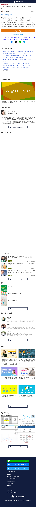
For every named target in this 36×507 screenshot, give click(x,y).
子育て (6, 14)
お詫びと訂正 (10, 490)
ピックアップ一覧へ (18, 279)
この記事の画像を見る (17, 34)
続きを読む (18, 31)
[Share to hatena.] (24, 42)
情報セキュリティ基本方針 (13, 476)
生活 (2, 14)
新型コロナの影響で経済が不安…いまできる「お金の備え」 (18, 65)
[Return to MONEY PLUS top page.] (18, 1)
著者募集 (9, 485)
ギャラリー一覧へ (18, 446)
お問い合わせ (10, 483)
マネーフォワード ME (12, 492)
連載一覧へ (18, 406)
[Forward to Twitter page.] (18, 468)
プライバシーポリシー (12, 478)
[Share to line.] (20, 42)
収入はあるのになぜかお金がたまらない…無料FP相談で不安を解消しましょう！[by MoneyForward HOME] (19, 38)
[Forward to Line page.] (18, 461)
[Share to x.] (16, 42)
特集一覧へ (18, 308)
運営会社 (9, 474)
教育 (11, 14)
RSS (8, 488)
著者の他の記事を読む (18, 127)
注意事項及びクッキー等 (12, 481)
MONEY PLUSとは (11, 471)
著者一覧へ (18, 340)
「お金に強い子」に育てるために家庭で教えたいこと (16, 63)
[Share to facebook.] (12, 42)
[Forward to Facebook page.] (18, 464)
